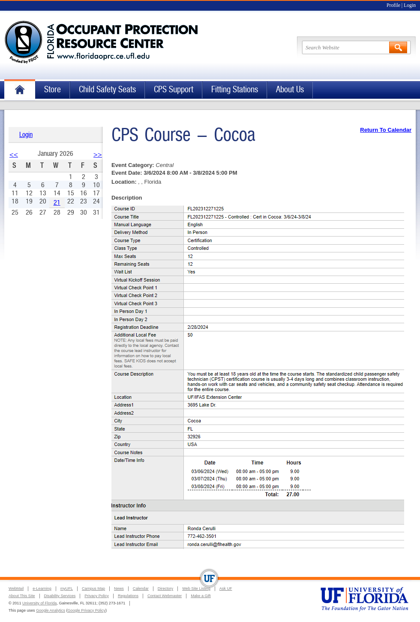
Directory (165, 588)
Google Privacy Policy (86, 610)
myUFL (66, 588)
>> (97, 154)
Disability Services (60, 596)
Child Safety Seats (107, 89)
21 (57, 202)
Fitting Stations (234, 89)
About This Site (22, 596)
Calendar (141, 588)
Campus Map (93, 588)
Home (19, 90)
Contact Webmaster (164, 596)
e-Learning (42, 588)
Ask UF (225, 588)
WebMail (16, 588)
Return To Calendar (385, 130)
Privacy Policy (96, 596)
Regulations (128, 596)
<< (13, 154)
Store (52, 89)
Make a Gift (201, 596)
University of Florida (39, 603)
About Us (290, 89)
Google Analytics (50, 610)
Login (410, 5)
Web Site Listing (196, 588)
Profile (393, 5)
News (119, 588)
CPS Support (173, 89)
